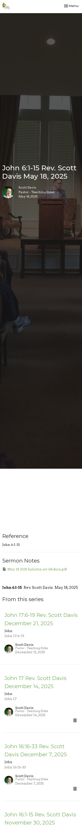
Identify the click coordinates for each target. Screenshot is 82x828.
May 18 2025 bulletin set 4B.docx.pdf (34, 569)
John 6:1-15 (12, 587)
